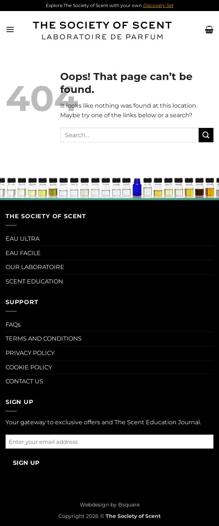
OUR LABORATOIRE (35, 267)
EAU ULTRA (23, 238)
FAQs (13, 324)
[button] (10, 29)
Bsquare (129, 504)
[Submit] (206, 135)
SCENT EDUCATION (34, 281)
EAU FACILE (23, 253)
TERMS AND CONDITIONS (44, 338)
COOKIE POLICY (29, 367)
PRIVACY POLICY (30, 352)
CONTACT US (24, 381)
